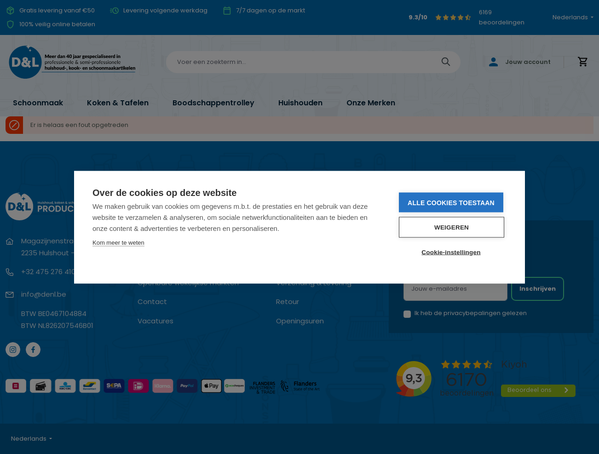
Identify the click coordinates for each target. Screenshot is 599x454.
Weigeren (451, 227)
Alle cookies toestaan (451, 202)
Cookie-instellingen (450, 251)
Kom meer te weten (118, 242)
